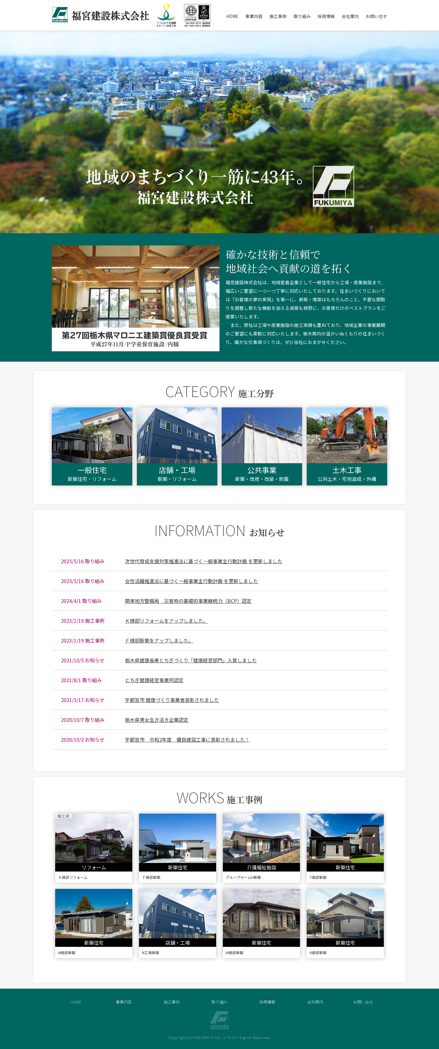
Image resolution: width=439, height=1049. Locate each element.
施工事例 (278, 16)
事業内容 (253, 16)
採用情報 (326, 16)
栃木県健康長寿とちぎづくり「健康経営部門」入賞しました (191, 660)
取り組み (302, 16)
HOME (232, 16)
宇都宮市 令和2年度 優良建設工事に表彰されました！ (187, 739)
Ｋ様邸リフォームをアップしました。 (166, 620)
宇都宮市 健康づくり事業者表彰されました (172, 700)
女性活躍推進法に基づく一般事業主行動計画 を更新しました (191, 581)
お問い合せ (376, 16)
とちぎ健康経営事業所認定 (154, 680)
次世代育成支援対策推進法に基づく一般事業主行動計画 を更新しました (203, 561)
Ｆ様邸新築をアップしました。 (159, 640)
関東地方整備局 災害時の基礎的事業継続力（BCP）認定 (188, 600)
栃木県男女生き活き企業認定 (156, 719)
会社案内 (350, 16)
